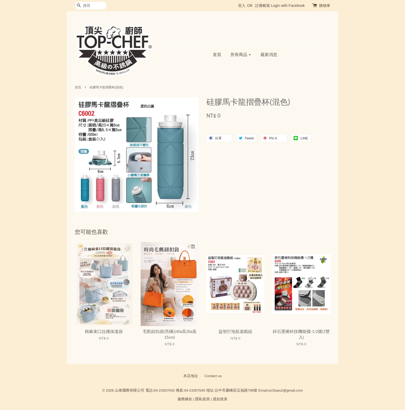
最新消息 (268, 54)
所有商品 (240, 54)
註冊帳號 (262, 5)
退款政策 (220, 399)
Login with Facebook (288, 5)
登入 (241, 5)
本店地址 (190, 376)
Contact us (213, 376)
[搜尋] (90, 5)
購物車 (324, 5)
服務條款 (184, 399)
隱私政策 (202, 399)
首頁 (217, 54)
